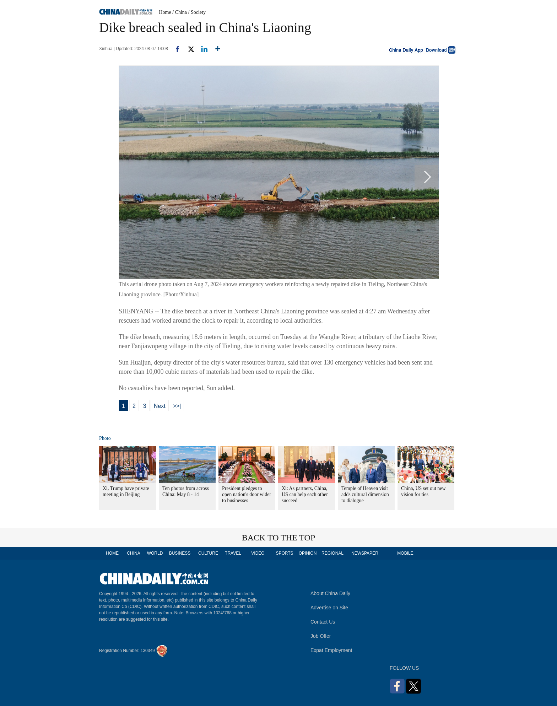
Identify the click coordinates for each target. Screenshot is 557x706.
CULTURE (208, 553)
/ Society (197, 12)
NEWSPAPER (364, 553)
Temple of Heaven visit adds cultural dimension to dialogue (365, 494)
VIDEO (257, 553)
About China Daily (330, 593)
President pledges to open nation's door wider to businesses (246, 494)
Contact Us (322, 622)
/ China (179, 12)
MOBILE (405, 553)
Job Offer (320, 636)
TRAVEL (233, 553)
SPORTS (284, 553)
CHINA (133, 553)
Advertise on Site (329, 607)
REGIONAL (332, 553)
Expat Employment (331, 650)
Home (165, 12)
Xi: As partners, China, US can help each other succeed (305, 494)
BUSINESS (180, 553)
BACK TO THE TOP (278, 537)
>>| (177, 406)
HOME (112, 553)
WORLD (155, 553)
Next (160, 406)
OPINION (308, 553)
